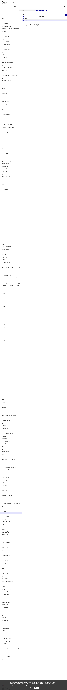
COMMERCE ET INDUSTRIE (6, 417)
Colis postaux (4, 586)
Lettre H (3, 335)
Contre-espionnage (5, 548)
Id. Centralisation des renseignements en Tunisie (10, 112)
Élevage (3, 449)
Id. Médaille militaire (5, 36)
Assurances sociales (5, 465)
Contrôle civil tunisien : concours (7, 80)
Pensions (3, 88)
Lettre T (3, 391)
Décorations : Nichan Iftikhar (7, 34)
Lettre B (3, 293)
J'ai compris (36, 687)
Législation (4, 251)
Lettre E (3, 322)
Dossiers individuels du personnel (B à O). (8, 194)
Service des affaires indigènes (7, 535)
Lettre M (3, 348)
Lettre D (3, 317)
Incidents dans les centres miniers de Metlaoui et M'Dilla (11, 509)
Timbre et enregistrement (6, 169)
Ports (3, 524)
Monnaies (3, 173)
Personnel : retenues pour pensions (7, 85)
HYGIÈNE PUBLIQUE (5, 628)
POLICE (3, 612)
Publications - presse (5, 659)
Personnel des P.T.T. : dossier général (8, 581)
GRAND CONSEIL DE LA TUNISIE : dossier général (10, 75)
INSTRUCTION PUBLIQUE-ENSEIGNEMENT (9, 467)
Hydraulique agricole (5, 516)
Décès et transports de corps (6, 638)
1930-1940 (3, 20)
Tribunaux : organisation (6, 247)
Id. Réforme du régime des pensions (8, 86)
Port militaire (4, 571)
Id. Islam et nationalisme (6, 114)
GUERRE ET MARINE (5, 532)
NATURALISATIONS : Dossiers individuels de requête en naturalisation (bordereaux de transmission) (11, 285)
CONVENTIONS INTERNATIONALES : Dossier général (10, 28)
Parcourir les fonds (26, 6)
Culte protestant (5, 609)
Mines (3, 506)
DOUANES (4, 186)
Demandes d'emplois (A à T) (6, 654)
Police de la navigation (5, 527)
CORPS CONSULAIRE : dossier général (8, 29)
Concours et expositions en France (7, 433)
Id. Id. (3, 46)
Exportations (4, 234)
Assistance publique (5, 640)
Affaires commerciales (5, 425)
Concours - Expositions (6, 430)
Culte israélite (4, 610)
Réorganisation (4, 584)
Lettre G (3, 327)
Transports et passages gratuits (7, 649)
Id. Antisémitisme (5, 104)
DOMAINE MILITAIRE (5, 539)
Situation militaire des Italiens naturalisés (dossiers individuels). (11, 283)
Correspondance (5, 132)
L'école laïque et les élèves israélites (8, 474)
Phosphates (4, 511)
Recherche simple (9, 6)
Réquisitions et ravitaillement (7, 553)
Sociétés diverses (5, 620)
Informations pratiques (34, 6)
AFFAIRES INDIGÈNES (5, 101)
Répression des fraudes (6, 441)
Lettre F (3, 324)
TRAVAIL (3, 454)
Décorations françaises (6, 47)
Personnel (3, 187)
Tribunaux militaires (5, 249)
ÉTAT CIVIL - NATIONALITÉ (6, 275)
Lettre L (3, 343)
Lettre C (3, 306)
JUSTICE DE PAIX (5, 254)
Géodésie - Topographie (6, 555)
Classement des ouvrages (6, 542)
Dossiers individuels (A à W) (6, 161)
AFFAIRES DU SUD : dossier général (7, 62)
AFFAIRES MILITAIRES (5, 545)
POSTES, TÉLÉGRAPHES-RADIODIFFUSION (9, 579)
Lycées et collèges (5, 480)
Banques (3, 184)
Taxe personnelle (5, 166)
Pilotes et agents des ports (6, 522)
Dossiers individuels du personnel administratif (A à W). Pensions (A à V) (11, 99)
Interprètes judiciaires (5, 270)
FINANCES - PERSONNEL (6, 155)
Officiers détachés (5, 578)
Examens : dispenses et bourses (7, 483)
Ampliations (4, 407)
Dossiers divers (4, 98)
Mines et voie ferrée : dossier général (8, 269)
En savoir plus (30, 687)
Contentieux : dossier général (7, 264)
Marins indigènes (5, 560)
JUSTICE (3, 244)
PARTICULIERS (4, 643)
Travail (3, 461)
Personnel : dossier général (6, 246)
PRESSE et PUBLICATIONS (6, 656)
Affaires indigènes (5, 109)
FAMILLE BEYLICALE (5, 21)
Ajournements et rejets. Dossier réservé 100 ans (9, 415)
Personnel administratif (6, 83)
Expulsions (4, 55)
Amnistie (3, 260)
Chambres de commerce (6, 426)
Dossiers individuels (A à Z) (6, 129)
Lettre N (3, 361)
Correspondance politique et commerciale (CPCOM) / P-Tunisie (10, 16)
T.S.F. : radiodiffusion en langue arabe (8, 596)
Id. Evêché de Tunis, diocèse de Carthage (8, 605)
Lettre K (3, 340)
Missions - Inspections (5, 477)
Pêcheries (3, 526)
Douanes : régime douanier (6, 195)
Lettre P (3, 366)
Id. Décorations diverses (6, 44)
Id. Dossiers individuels (5, 39)
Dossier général (4, 68)
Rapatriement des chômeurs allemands (8, 459)
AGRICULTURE (4, 436)
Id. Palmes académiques (6, 41)
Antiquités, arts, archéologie (6, 488)
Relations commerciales (6, 420)
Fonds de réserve (5, 148)
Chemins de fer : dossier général (7, 495)
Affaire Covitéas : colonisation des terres (8, 644)
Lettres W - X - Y (4, 402)
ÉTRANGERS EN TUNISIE (6, 49)
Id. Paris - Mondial (5, 591)
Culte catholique (5, 604)
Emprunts (3, 142)
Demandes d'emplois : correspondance (8, 646)
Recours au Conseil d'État (6, 262)
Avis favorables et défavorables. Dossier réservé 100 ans (11, 413)
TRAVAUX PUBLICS (5, 490)
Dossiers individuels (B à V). (6, 52)
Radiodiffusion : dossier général (7, 589)
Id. (2, 73)
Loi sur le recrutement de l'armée (7, 552)
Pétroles (3, 514)
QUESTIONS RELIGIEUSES (6, 602)
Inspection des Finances (6, 164)
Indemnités (4, 96)
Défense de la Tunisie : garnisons (7, 537)
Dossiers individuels (5, 252)
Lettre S (3, 376)
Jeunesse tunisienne (5, 107)
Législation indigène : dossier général (8, 127)
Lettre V (3, 400)
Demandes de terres (5, 452)
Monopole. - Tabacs (5, 181)
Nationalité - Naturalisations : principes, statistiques (10, 278)
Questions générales (5, 72)
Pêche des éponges (5, 531)
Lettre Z (3, 404)
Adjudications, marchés (6, 519)
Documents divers (5, 23)
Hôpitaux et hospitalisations (6, 631)
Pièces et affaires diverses (6, 418)
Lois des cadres (4, 93)
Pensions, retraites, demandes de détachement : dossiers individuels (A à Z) (11, 475)
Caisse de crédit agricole (6, 176)
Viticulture (4, 444)
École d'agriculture (5, 443)
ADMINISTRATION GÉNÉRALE (7, 124)
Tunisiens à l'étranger (5, 60)
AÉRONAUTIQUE (5, 561)
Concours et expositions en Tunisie (7, 431)
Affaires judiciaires (5, 259)
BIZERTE (3, 568)
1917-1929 (3, 18)
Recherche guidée (17, 6)
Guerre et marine (5, 534)
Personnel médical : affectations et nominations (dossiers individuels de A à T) (11, 641)
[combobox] (40, 10)
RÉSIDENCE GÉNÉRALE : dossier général (8, 26)
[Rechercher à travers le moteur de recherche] (28, 10)
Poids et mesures (5, 428)
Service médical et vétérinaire (7, 635)
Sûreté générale (4, 615)
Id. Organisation (4, 257)
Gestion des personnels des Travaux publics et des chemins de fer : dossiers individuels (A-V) (11, 503)
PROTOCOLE (4, 31)
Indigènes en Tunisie (5, 59)
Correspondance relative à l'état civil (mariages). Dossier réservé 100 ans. (11, 277)
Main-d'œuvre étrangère (6, 457)
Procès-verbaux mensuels (6, 151)
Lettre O (3, 365)
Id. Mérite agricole (5, 42)
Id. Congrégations (5, 607)
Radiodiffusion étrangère (6, 594)
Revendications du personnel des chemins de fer (10, 496)
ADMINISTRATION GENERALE (7, 67)
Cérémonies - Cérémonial (6, 33)
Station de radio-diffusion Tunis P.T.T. (8, 592)
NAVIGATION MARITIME (6, 521)
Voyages (3, 653)
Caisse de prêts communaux (6, 171)
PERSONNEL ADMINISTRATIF (6, 77)
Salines (3, 513)
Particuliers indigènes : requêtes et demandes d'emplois (11, 648)
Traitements (4, 94)
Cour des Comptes (5, 153)
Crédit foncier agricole (6, 174)
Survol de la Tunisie (5, 563)
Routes (3, 501)
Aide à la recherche (22, 11)
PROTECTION (4, 57)
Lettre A (3, 286)
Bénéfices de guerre (5, 168)
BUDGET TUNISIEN (5, 130)
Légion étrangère (5, 547)
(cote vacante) (4, 65)
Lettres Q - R (4, 373)
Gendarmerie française (6, 550)
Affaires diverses (4, 54)
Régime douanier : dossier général (7, 190)
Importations (4, 239)
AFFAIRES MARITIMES (5, 557)
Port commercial (5, 573)
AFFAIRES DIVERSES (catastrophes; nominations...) (10, 675)
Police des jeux (4, 618)
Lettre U (3, 399)
